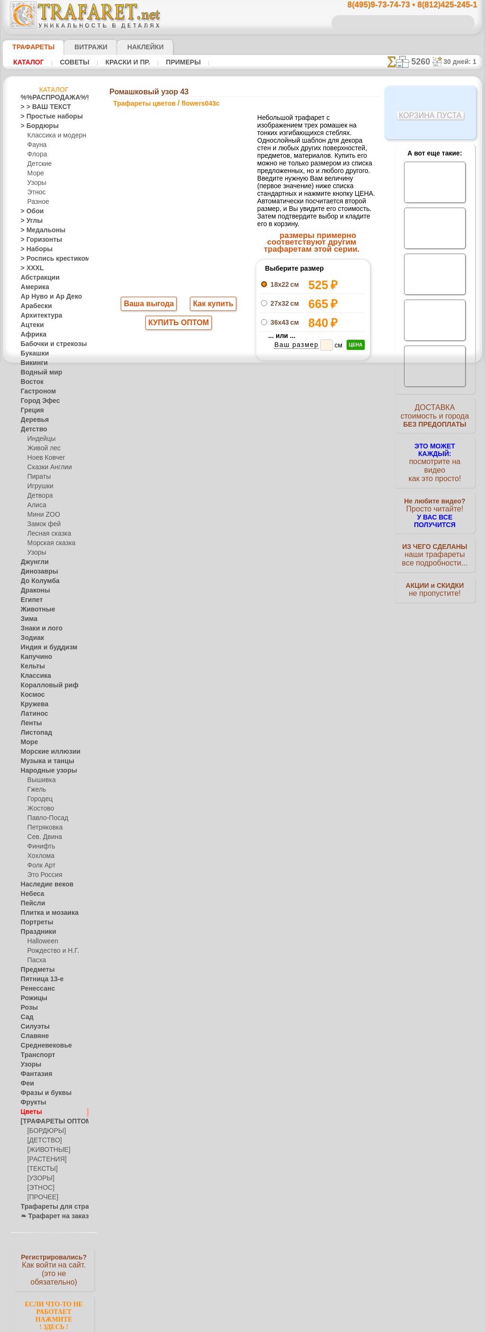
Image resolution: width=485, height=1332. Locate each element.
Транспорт (35, 1055)
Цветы (29, 1112)
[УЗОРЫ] (39, 1178)
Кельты (31, 666)
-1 (206, 499)
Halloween (40, 941)
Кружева (33, 704)
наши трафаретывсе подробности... (434, 542)
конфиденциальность (220, 697)
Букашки (32, 353)
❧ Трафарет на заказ (50, 1216)
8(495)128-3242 (253, 615)
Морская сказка (49, 543)
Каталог (27, 62)
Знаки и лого (38, 628)
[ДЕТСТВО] (42, 1140)
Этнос (35, 192)
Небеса (30, 894)
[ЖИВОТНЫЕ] (46, 1150)
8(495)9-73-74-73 (196, 615)
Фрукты (31, 1102)
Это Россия (42, 875)
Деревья (32, 420)
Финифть (39, 846)
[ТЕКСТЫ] (40, 1169)
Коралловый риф (44, 685)
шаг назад (242, 499)
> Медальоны (39, 230)
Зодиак (30, 638)
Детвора (39, 496)
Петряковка (43, 827)
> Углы (29, 221)
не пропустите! (434, 579)
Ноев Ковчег (44, 458)
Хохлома (39, 856)
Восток (30, 382)
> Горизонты (37, 240)
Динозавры (36, 571)
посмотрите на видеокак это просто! (434, 460)
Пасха (35, 960)
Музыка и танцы (43, 761)
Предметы (35, 970)
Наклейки (128, 47)
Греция (30, 410)
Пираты (38, 477)
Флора (36, 154)
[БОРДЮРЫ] (44, 1131)
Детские (38, 164)
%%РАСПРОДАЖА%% (51, 97)
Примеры (170, 62)
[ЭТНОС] (39, 1188)
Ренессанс (34, 989)
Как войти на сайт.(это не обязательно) (54, 1269)
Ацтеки (30, 325)
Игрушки (39, 486)
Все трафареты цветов (241, 520)
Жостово (39, 808)
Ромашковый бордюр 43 (312, 455)
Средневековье (41, 1045)
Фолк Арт (40, 865)
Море (35, 173)
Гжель (35, 789)
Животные (35, 609)
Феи (26, 1083)
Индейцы (39, 439)
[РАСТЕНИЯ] (44, 1159)
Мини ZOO (41, 515)
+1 (277, 499)
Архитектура (38, 315)
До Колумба (37, 581)
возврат (264, 697)
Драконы (33, 590)
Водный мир (37, 372)
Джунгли (33, 562)
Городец (38, 799)
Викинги (32, 363)
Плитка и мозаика (45, 913)
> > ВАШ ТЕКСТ (40, 107)
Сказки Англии (47, 467)
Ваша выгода (149, 305)
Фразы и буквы (41, 1093)
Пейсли (31, 903)
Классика (33, 676)
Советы (69, 62)
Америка (33, 287)
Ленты (29, 723)
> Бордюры (35, 126)
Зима (28, 619)
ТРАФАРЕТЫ (28, 47)
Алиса (35, 505)
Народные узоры (44, 770)
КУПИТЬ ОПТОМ (179, 324)
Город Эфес (36, 401)
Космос (31, 695)
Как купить (211, 305)
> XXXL (30, 268)
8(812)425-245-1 (309, 615)
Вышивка (40, 780)
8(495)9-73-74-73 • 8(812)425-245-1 (402, 5)
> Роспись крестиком (48, 259)
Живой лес (42, 448)
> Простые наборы (46, 116)
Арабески (33, 306)
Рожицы (32, 998)
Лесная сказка (46, 533)
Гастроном (35, 391)
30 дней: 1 (463, 61)
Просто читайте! (434, 501)
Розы (28, 1008)
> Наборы (33, 249)
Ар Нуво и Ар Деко (46, 296)
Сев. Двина (42, 837)
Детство (32, 429)
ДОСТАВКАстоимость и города (434, 418)
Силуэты (32, 1026)
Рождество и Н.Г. (50, 951)
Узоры (36, 183)
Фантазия (34, 1074)
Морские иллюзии (45, 752)
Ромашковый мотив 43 (312, 465)
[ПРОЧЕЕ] (40, 1197)
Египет (30, 600)
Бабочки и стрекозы (47, 344)
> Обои (30, 211)
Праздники (36, 932)
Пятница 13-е (38, 979)
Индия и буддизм (44, 647)
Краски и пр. (118, 62)
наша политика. (290, 1324)
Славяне (32, 1036)
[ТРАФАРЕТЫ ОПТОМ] (51, 1121)
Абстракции (37, 278)
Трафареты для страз (50, 1207)
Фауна (36, 145)
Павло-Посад (45, 818)
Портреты (34, 922)
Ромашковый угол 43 (312, 476)
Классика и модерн (53, 135)
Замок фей (41, 524)
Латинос (32, 714)
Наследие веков (42, 884)
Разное (36, 202)
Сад (26, 1017)
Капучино (34, 657)
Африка (31, 334)
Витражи (79, 47)
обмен (288, 697)
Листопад (34, 733)
